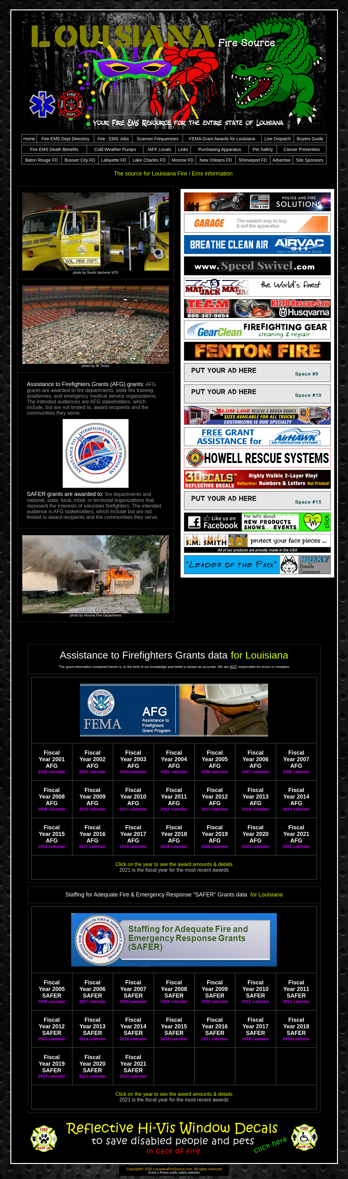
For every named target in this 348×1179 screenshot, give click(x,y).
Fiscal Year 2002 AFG (92, 759)
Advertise (281, 160)
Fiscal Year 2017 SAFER (255, 1026)
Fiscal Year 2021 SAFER (133, 1064)
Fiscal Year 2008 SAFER (174, 989)
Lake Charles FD (149, 160)
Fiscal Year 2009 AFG (92, 796)
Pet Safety (263, 149)
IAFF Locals (159, 149)
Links (183, 149)
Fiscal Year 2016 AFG (92, 834)
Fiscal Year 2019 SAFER (52, 1064)
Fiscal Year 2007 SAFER (133, 989)
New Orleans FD (215, 160)
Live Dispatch (278, 138)
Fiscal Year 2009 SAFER (215, 989)
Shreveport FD (253, 160)
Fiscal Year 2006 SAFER (92, 989)
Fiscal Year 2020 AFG (255, 834)
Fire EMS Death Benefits (54, 149)
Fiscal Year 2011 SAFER (296, 989)
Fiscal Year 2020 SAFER (92, 1064)
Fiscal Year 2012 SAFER (52, 1026)
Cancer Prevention (301, 149)
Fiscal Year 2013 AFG (255, 796)
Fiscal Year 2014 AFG (296, 796)
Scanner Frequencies (157, 138)
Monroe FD (182, 160)
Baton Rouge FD (41, 160)
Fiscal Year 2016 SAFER (215, 1026)
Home (29, 138)
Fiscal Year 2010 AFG (133, 796)
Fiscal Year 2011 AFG (174, 796)
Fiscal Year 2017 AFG (133, 834)
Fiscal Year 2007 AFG (296, 759)
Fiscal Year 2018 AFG (174, 834)
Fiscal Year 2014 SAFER (133, 1026)
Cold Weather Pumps (115, 149)
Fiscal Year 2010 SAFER (255, 989)
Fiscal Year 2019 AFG (215, 834)
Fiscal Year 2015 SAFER (174, 1026)
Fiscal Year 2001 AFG (52, 759)
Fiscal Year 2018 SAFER (296, 1026)
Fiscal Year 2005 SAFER (52, 989)
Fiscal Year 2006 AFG (255, 759)
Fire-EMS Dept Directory (65, 138)
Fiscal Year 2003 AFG (133, 759)
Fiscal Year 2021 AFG (296, 834)
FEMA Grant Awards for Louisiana (222, 138)
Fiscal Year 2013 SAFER (92, 1026)
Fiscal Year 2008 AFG (52, 796)
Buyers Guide (310, 138)
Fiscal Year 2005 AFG (215, 759)
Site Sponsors (309, 160)
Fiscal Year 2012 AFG (215, 796)
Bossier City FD (80, 160)
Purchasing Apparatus (219, 149)
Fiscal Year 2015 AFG (52, 834)
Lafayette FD (113, 160)
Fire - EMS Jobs (113, 138)
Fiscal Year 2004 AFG (174, 759)
